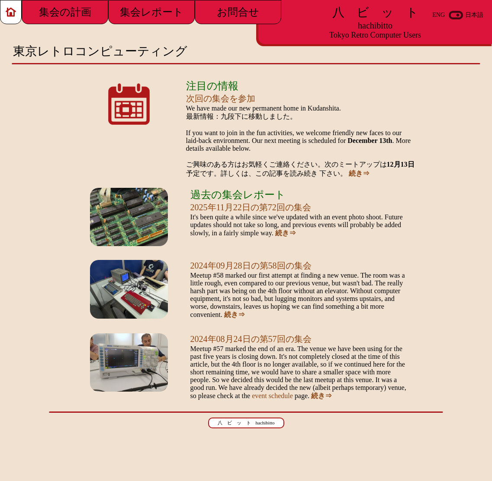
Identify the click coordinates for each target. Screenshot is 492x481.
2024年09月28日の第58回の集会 (251, 265)
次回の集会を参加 (220, 98)
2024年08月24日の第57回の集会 (251, 339)
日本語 (474, 15)
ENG (438, 15)
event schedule (272, 395)
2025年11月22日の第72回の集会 (250, 207)
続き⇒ (359, 173)
